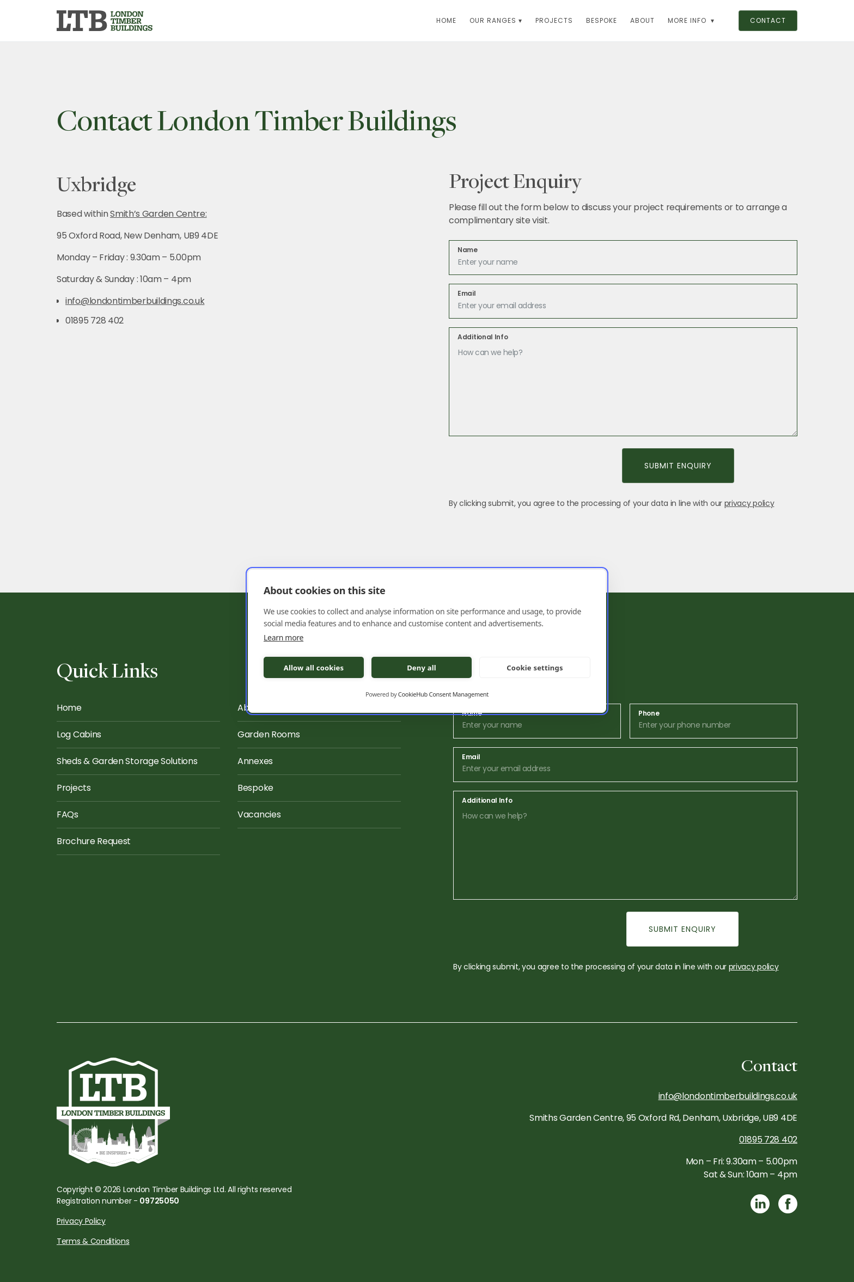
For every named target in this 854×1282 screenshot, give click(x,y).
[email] (623, 301)
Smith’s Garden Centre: (158, 213)
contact (768, 20)
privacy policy (749, 503)
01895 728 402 (768, 1139)
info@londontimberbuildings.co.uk (134, 301)
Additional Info (482, 337)
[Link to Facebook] (787, 1203)
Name (467, 250)
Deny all (421, 668)
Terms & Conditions (93, 1241)
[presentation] (531, 465)
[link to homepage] (104, 20)
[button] (496, 20)
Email (466, 293)
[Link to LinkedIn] (760, 1203)
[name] (623, 257)
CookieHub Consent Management (443, 694)
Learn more (283, 637)
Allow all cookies (314, 668)
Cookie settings (535, 668)
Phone (649, 713)
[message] (623, 381)
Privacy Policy (81, 1221)
